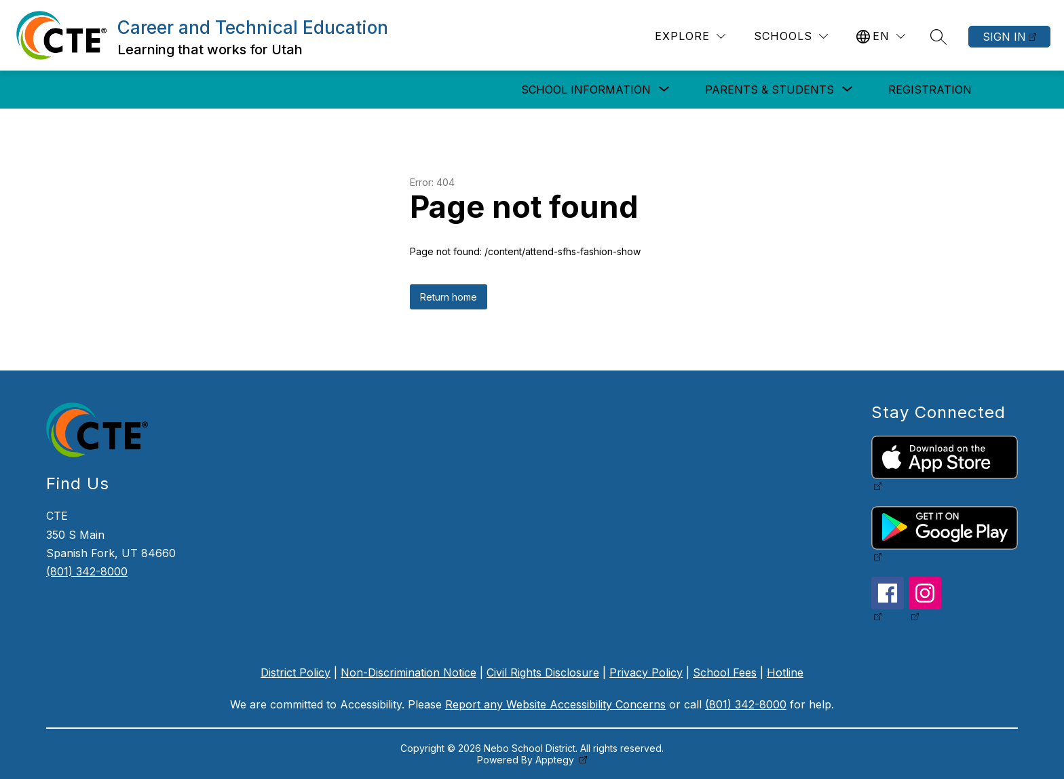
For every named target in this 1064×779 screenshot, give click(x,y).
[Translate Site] (881, 36)
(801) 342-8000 (87, 571)
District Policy (295, 672)
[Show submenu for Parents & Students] (769, 89)
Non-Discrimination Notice (408, 672)
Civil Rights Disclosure (543, 672)
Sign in (1004, 36)
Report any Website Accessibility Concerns (555, 704)
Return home (448, 297)
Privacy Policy (646, 672)
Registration (930, 89)
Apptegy (556, 759)
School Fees (725, 672)
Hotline (785, 672)
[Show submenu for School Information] (586, 89)
